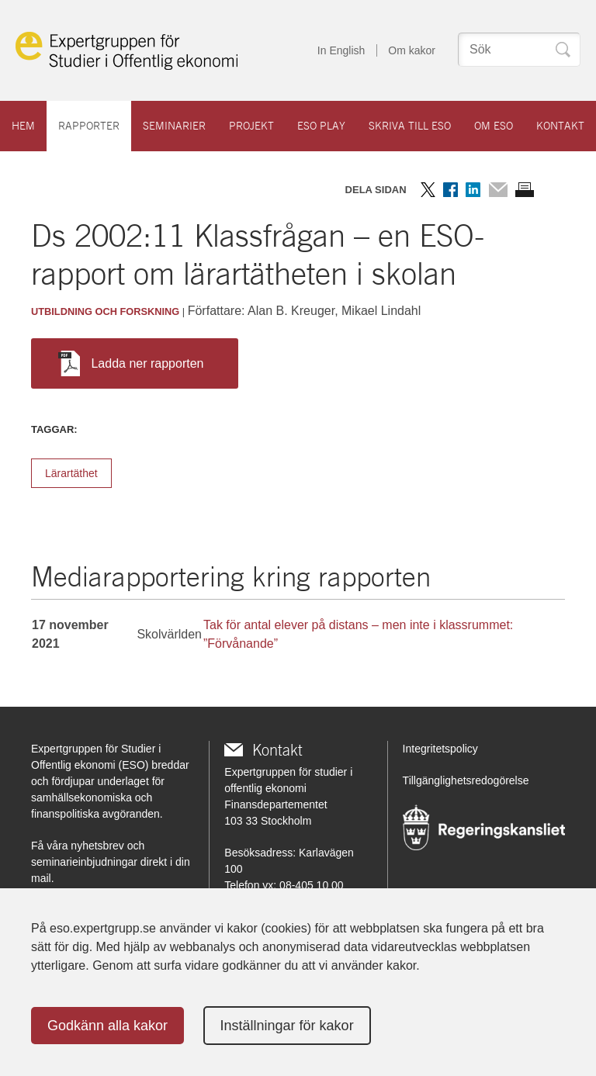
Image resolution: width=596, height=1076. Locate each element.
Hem (23, 125)
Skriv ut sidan (524, 189)
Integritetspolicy (440, 748)
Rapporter (89, 125)
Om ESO (493, 125)
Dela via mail (498, 189)
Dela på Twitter (428, 189)
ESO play (321, 125)
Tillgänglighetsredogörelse (466, 780)
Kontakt (560, 125)
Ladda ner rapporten (130, 363)
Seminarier (174, 125)
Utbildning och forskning (105, 311)
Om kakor (411, 50)
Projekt (251, 125)
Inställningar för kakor (287, 1025)
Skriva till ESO (410, 125)
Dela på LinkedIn (473, 189)
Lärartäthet (71, 473)
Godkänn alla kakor (107, 1025)
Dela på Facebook (450, 189)
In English (341, 50)
